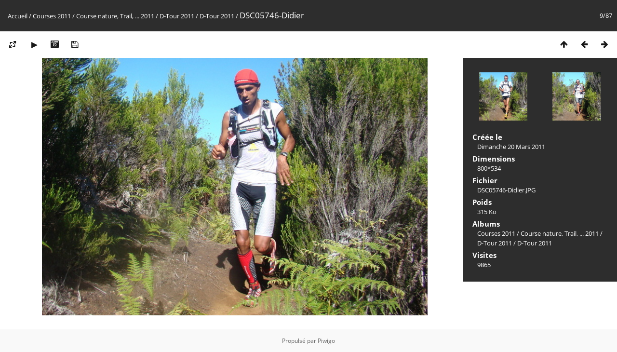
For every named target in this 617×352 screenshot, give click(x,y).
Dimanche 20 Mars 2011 (511, 146)
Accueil (17, 16)
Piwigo (326, 341)
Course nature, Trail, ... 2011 (115, 16)
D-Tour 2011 (177, 16)
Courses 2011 (52, 16)
